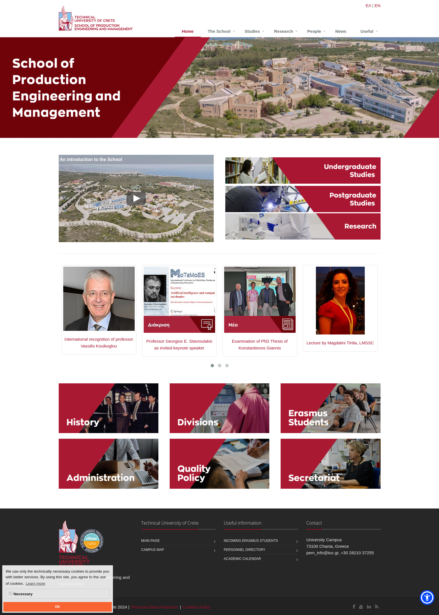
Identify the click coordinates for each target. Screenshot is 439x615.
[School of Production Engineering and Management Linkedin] (369, 606)
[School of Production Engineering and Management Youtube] (361, 606)
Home (188, 31)
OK (57, 607)
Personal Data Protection (154, 607)
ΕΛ (368, 5)
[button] (427, 597)
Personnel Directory (244, 550)
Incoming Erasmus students (251, 541)
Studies (252, 31)
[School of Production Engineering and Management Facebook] (354, 606)
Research (283, 31)
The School (219, 31)
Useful (367, 31)
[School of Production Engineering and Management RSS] (377, 606)
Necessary (20, 594)
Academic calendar (242, 559)
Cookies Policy (196, 607)
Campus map (152, 550)
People (314, 31)
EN (378, 5)
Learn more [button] (35, 583)
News (340, 31)
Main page (150, 541)
